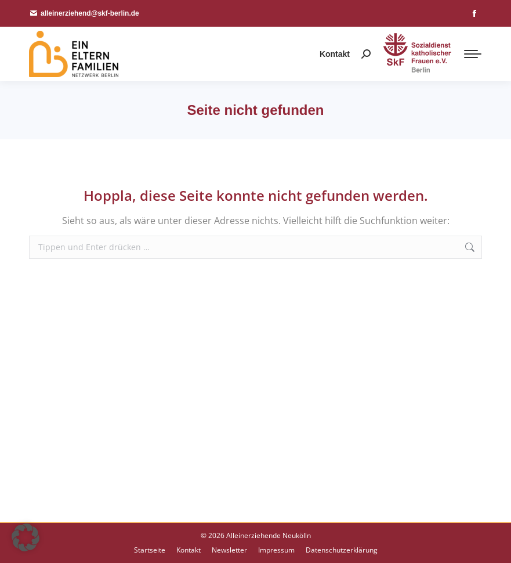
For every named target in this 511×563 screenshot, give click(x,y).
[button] (25, 537)
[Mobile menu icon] (472, 54)
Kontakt (335, 54)
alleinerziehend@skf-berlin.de (84, 13)
